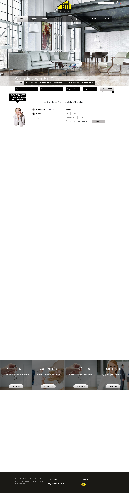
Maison (36, 113)
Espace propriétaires (56, 483)
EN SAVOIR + (16, 386)
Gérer (66, 19)
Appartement (38, 109)
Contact (106, 19)
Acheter (45, 19)
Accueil (23, 19)
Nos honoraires (33, 481)
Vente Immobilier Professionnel (38, 83)
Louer (56, 19)
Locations (58, 83)
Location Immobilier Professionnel (79, 83)
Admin (43, 481)
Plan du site (17, 481)
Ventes (19, 83)
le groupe (77, 19)
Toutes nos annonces (20, 483)
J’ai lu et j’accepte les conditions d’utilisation (78, 121)
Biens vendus (92, 19)
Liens (39, 481)
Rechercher (107, 89)
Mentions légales (25, 481)
